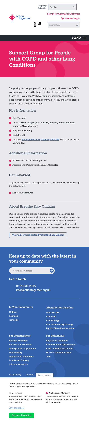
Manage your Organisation (22, 348)
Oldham (13, 311)
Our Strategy (52, 320)
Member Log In (72, 18)
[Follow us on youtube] (35, 26)
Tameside (14, 319)
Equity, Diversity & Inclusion (60, 328)
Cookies (30, 374)
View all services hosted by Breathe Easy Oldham (38, 235)
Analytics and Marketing (59, 393)
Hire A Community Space (58, 352)
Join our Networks (18, 364)
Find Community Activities (59, 348)
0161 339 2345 (26, 286)
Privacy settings (44, 375)
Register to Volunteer (57, 340)
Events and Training (19, 360)
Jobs (48, 356)
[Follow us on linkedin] (39, 23)
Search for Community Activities (63, 13)
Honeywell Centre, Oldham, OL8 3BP (40, 139)
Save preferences (16, 408)
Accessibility (15, 374)
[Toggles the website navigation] (79, 38)
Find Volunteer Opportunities (61, 344)
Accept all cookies (21, 415)
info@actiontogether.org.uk (33, 290)
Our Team (51, 316)
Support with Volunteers (21, 356)
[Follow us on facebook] (35, 23)
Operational (17, 393)
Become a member (18, 340)
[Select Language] (62, 7)
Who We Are (52, 312)
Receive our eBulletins (20, 344)
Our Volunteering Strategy (59, 324)
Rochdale (13, 315)
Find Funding (15, 352)
